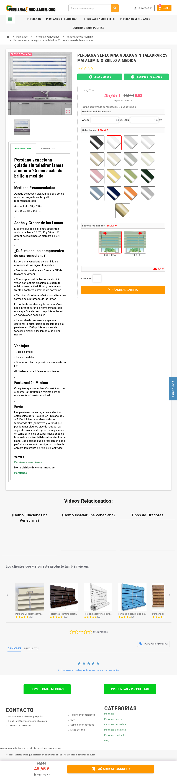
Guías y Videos (100, 77)
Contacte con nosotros (82, 724)
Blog (106, 740)
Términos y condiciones (82, 714)
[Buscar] (93, 8)
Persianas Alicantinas (61, 19)
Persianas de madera (115, 724)
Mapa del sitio (77, 729)
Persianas (34, 19)
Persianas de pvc (113, 719)
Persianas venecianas (28, 462)
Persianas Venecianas (135, 19)
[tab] (40, 149)
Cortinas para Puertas (88, 28)
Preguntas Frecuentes (146, 77)
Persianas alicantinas (115, 729)
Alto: (127, 120)
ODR (72, 719)
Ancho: (86, 120)
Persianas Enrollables (99, 19)
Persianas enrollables (115, 735)
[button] (7, 594)
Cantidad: (86, 278)
